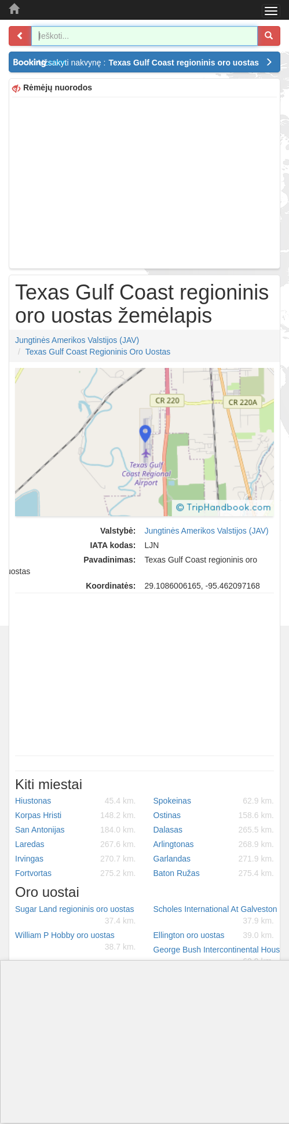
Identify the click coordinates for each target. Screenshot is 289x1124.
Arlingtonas (214, 844)
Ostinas (214, 815)
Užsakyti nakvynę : (155, 62)
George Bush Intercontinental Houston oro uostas (218, 956)
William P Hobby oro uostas (75, 941)
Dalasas (214, 829)
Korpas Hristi (75, 815)
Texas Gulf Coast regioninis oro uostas (98, 351)
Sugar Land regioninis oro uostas (75, 915)
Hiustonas (75, 800)
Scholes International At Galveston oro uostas (218, 915)
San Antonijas (75, 829)
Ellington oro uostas (214, 935)
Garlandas (214, 858)
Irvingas (75, 858)
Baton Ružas (214, 873)
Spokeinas (214, 800)
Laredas (75, 844)
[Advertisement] (144, 181)
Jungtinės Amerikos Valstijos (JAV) (77, 340)
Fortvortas (75, 873)
